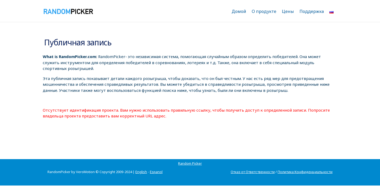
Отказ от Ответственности (253, 165)
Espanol (156, 165)
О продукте (264, 11)
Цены (288, 11)
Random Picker (59, 157)
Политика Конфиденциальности (305, 165)
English (141, 165)
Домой (239, 11)
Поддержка (312, 11)
